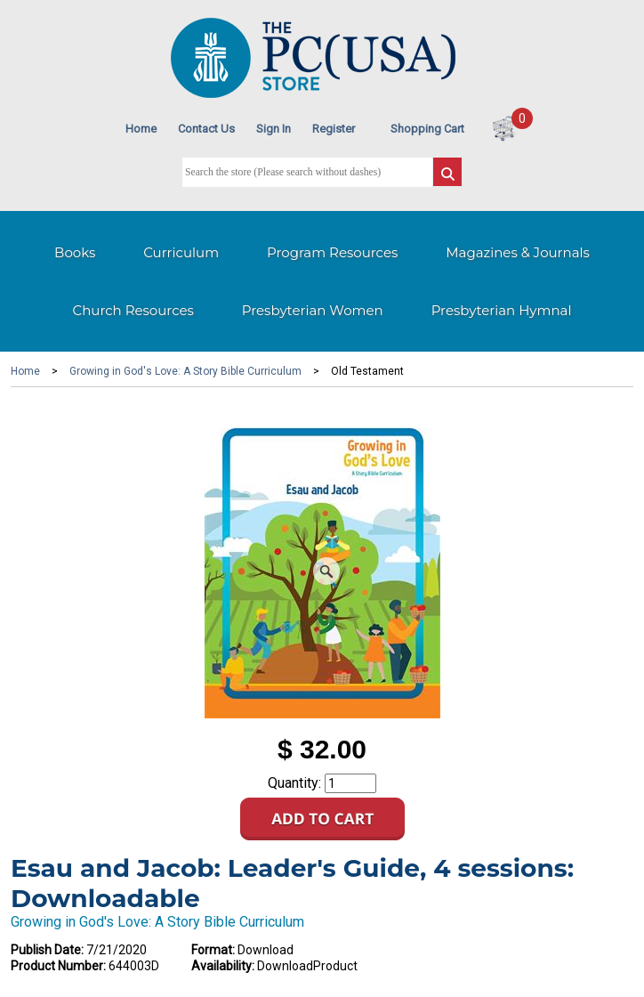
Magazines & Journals (518, 252)
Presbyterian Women (312, 310)
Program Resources (332, 252)
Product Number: (58, 966)
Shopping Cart (427, 128)
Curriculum (181, 252)
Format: (213, 950)
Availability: (222, 966)
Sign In (273, 128)
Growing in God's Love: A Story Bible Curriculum (185, 371)
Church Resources (133, 310)
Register (333, 128)
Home (141, 128)
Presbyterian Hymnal (501, 310)
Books (74, 252)
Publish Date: (47, 950)
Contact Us (206, 128)
